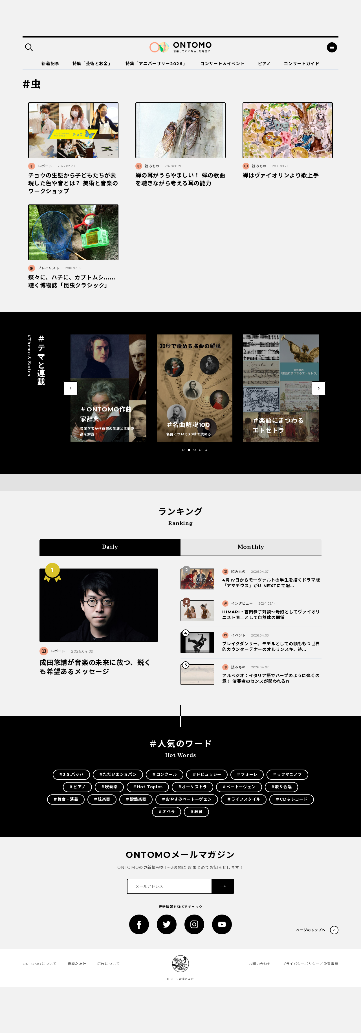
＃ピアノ (77, 786)
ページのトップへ (310, 930)
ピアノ (264, 63)
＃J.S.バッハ (71, 774)
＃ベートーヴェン (239, 786)
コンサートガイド (301, 63)
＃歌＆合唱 (281, 786)
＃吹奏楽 (109, 786)
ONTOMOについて (40, 964)
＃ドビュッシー (207, 774)
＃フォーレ (247, 774)
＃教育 (196, 811)
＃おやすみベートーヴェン (187, 799)
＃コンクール (164, 774)
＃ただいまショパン (118, 774)
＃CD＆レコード (291, 799)
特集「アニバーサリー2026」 (156, 63)
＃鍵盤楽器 (136, 799)
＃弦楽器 (102, 799)
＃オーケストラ (192, 786)
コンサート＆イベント (222, 63)
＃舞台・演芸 (65, 799)
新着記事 (50, 63)
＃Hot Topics (148, 786)
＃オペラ (166, 811)
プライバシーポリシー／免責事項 (310, 964)
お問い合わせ (260, 964)
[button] (183, 450)
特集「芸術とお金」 (92, 63)
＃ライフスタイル (243, 799)
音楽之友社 (77, 964)
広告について (108, 964)
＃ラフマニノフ (287, 774)
